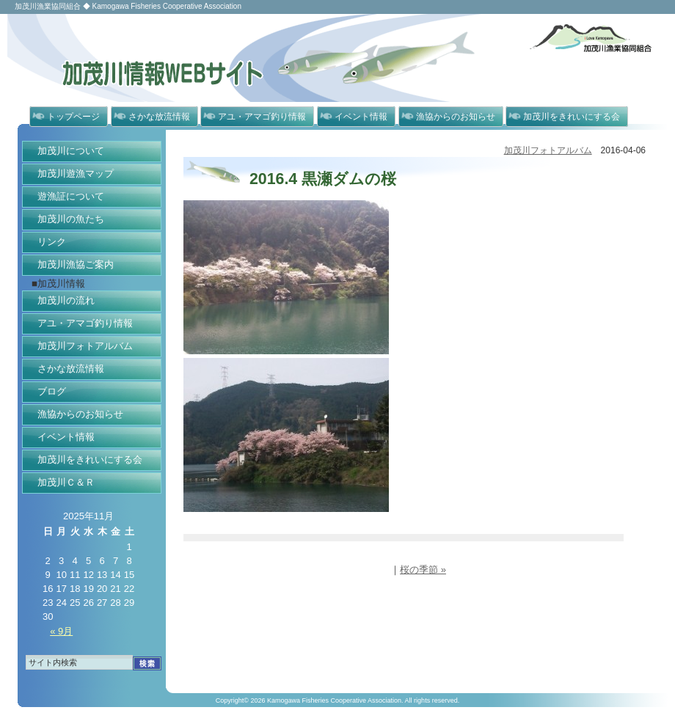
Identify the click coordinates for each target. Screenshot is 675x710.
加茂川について (70, 150)
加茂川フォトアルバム (85, 345)
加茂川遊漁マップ (75, 173)
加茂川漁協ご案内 (75, 264)
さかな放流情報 (159, 116)
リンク (51, 241)
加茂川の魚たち (70, 218)
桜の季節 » (423, 569)
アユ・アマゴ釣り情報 (262, 116)
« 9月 (61, 631)
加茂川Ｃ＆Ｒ (66, 482)
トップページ (73, 116)
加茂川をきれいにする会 (571, 116)
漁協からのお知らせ (455, 116)
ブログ (51, 391)
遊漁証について (70, 196)
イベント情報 (361, 116)
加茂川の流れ (66, 300)
